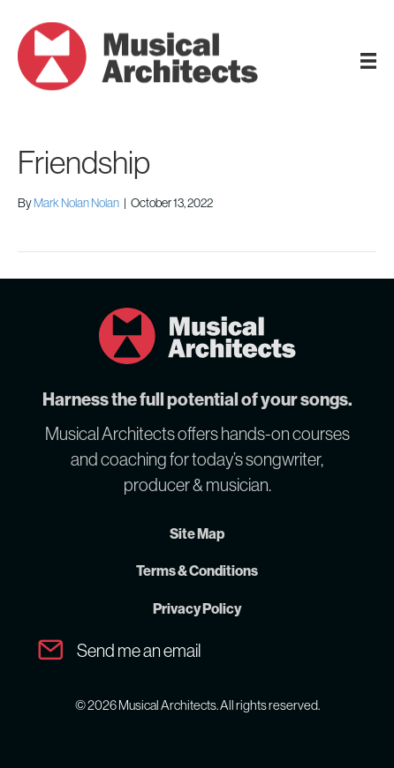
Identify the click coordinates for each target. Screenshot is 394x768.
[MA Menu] (368, 61)
